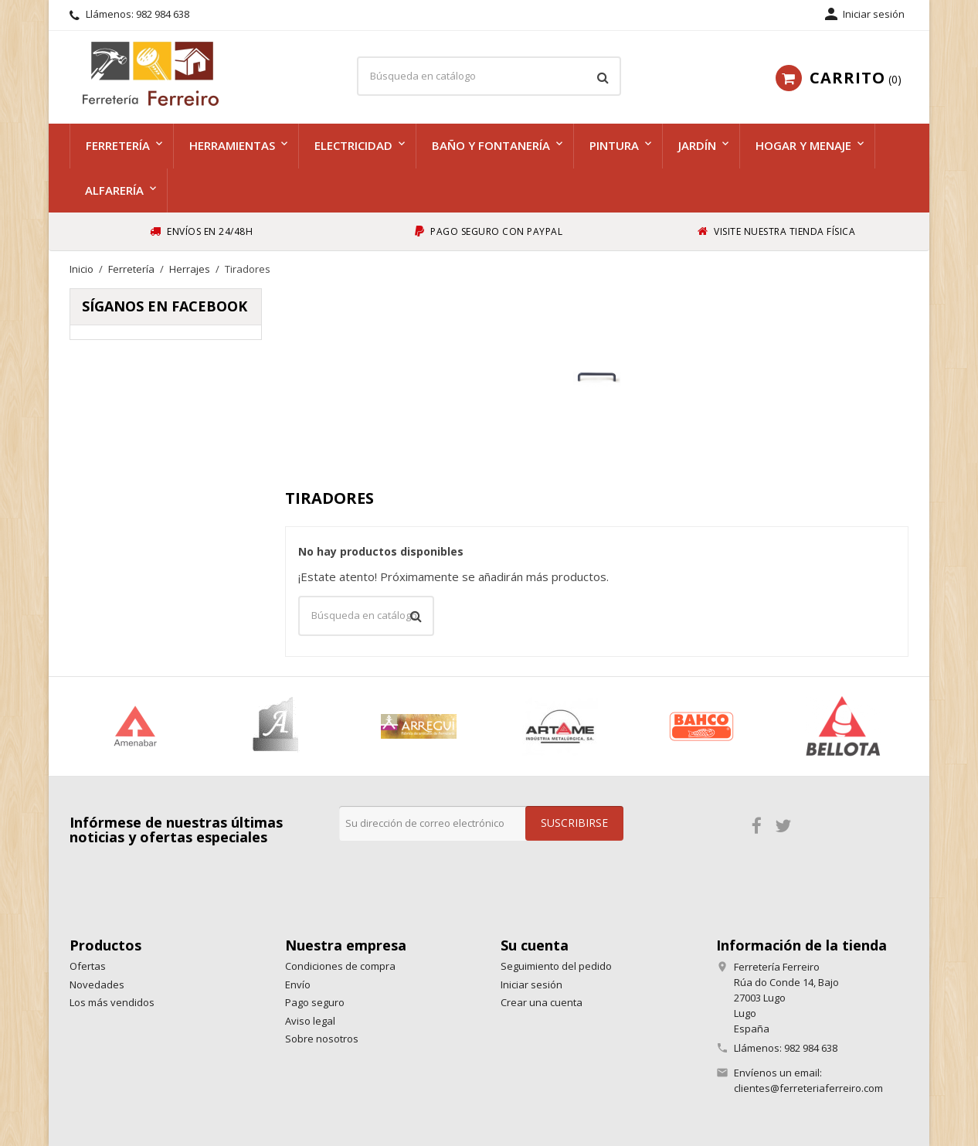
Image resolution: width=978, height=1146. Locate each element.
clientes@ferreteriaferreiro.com (808, 1088)
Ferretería (118, 145)
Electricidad (353, 145)
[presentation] (456, 871)
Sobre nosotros (321, 1039)
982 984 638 (162, 14)
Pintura (614, 145)
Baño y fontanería (491, 145)
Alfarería (114, 190)
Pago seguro (315, 1002)
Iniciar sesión (531, 984)
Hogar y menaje (803, 145)
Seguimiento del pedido (556, 966)
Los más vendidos (112, 1002)
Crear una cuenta (541, 1002)
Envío (298, 984)
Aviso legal (310, 1021)
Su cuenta (535, 945)
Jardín (697, 145)
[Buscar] (489, 76)
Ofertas (88, 966)
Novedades (97, 984)
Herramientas (232, 145)
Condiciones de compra (340, 966)
